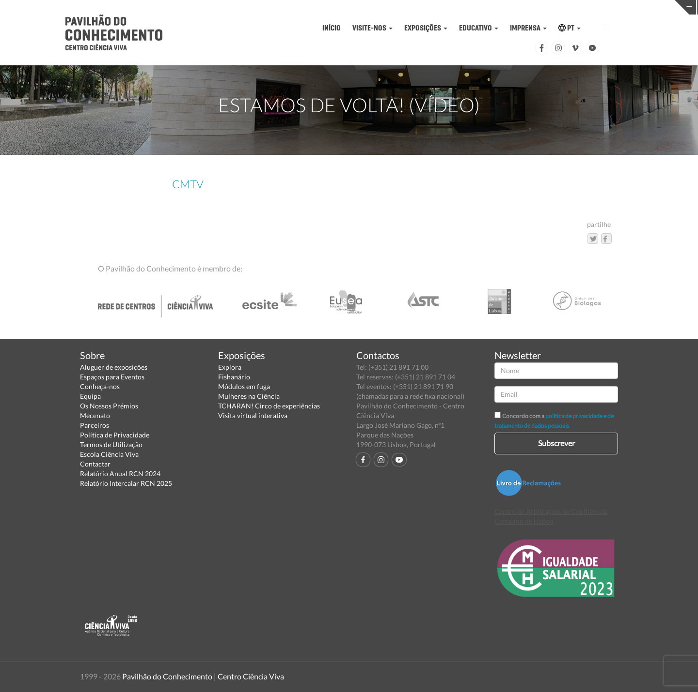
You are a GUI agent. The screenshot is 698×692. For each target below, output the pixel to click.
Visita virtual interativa (252, 415)
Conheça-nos (100, 386)
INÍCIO (331, 28)
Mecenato (95, 415)
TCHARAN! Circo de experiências (269, 406)
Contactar (95, 464)
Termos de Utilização (111, 444)
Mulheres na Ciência (249, 396)
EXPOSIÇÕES (425, 28)
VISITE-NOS (372, 28)
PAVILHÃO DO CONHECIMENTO (319, 7)
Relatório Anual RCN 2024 (120, 473)
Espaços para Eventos (112, 377)
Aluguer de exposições (113, 367)
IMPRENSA (528, 28)
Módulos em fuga (244, 386)
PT (569, 28)
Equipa (90, 396)
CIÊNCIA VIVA (471, 6)
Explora (229, 367)
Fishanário (234, 377)
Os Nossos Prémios (109, 406)
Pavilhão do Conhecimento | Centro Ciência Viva (203, 676)
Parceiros (94, 425)
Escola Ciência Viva (109, 454)
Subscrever (556, 443)
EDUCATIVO (478, 28)
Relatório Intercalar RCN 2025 (126, 483)
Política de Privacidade (114, 435)
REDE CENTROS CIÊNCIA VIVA (622, 6)
